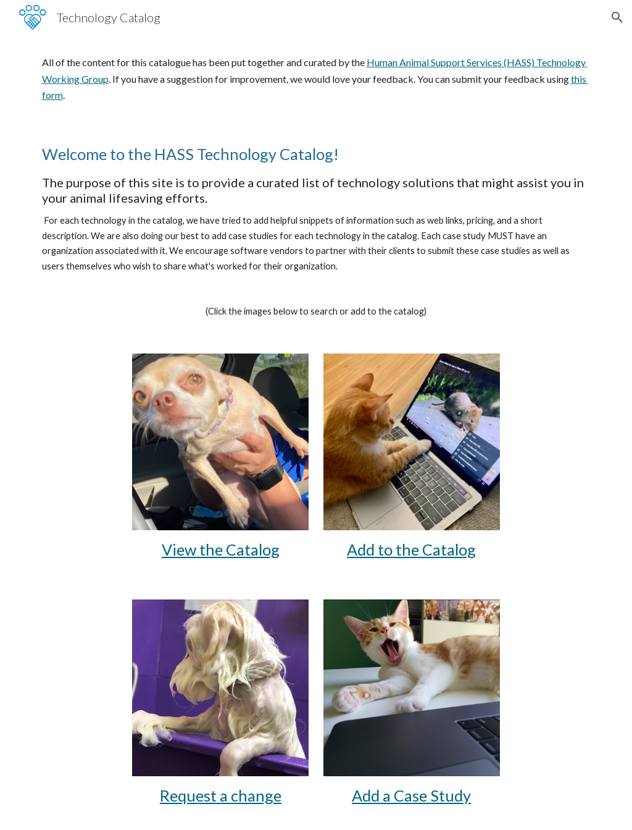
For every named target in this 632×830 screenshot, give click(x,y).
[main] (316, 79)
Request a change (220, 795)
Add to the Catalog (411, 549)
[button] (617, 17)
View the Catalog (221, 549)
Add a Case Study (411, 795)
